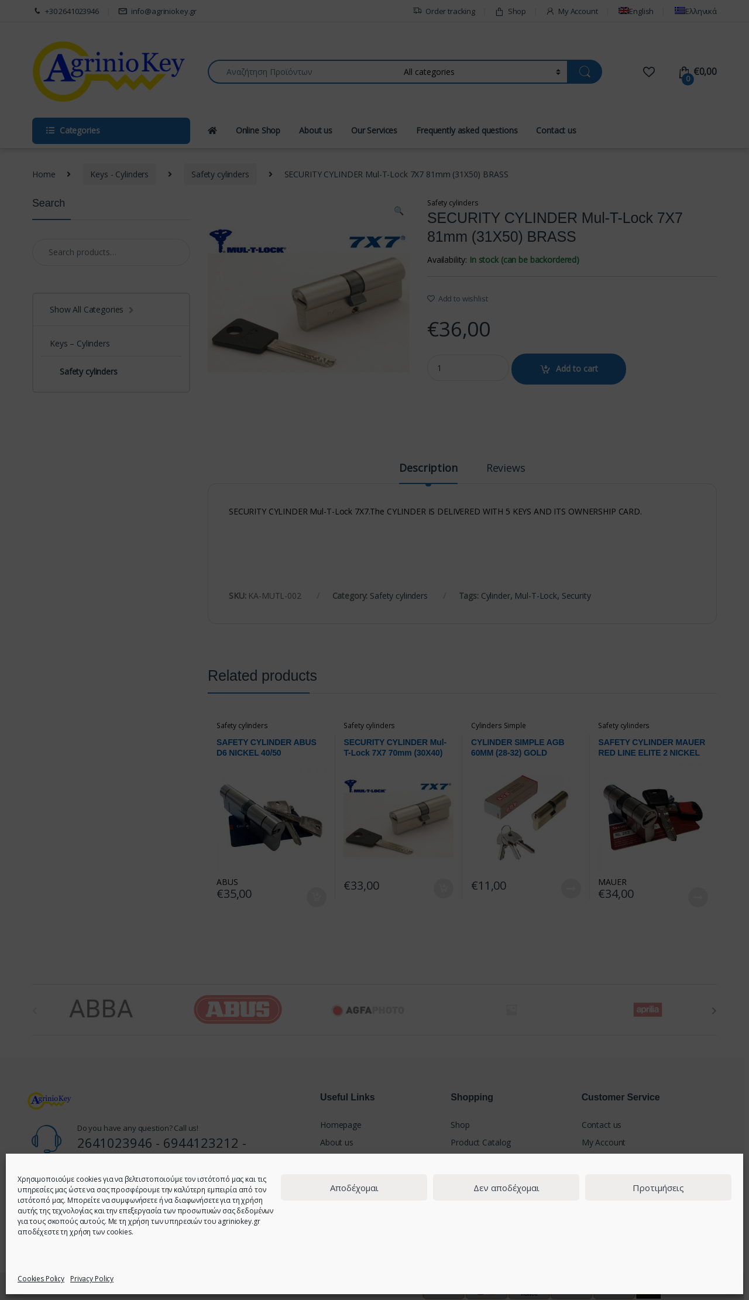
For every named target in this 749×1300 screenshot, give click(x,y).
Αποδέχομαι (354, 1187)
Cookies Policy (41, 1279)
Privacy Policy (92, 1279)
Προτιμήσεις (658, 1187)
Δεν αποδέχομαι (506, 1187)
